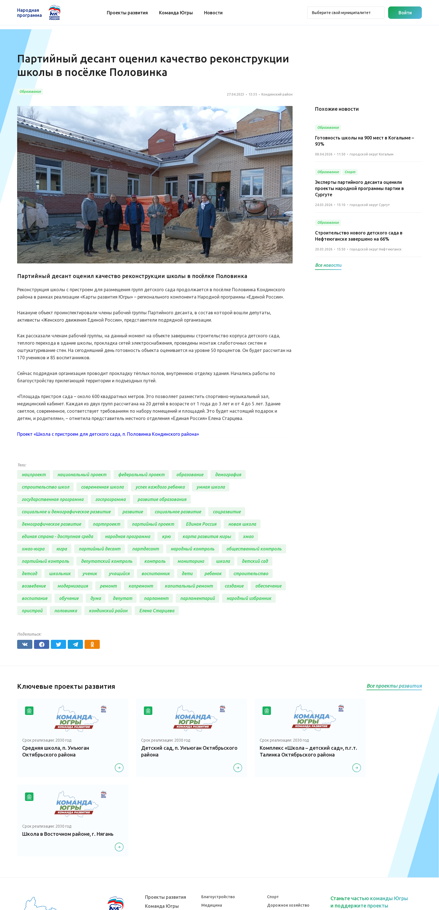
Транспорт (211, 858)
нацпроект (34, 474)
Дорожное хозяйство (288, 832)
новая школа (242, 524)
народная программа (127, 536)
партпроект (106, 524)
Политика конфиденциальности (218, 902)
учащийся (119, 573)
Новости (213, 12)
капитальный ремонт (189, 585)
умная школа (210, 486)
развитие (132, 511)
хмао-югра (33, 548)
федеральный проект (141, 474)
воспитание (34, 598)
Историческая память (288, 841)
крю (166, 536)
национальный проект (81, 474)
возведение (34, 585)
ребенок (212, 573)
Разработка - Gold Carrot (399, 902)
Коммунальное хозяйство (226, 849)
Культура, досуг (216, 841)
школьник (60, 573)
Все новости (328, 265)
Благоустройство (218, 824)
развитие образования (161, 499)
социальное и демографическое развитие (66, 511)
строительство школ (45, 486)
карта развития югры (206, 536)
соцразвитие (227, 511)
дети (187, 573)
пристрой (32, 610)
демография (228, 474)
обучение (68, 598)
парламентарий (197, 598)
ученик (89, 573)
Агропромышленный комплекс (297, 866)
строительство (250, 573)
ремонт (108, 585)
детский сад (255, 561)
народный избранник (249, 598)
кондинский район (108, 610)
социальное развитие (178, 511)
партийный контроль (45, 561)
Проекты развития (127, 12)
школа (223, 561)
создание (234, 585)
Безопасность (214, 875)
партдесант (145, 548)
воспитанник (155, 573)
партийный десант (99, 548)
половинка (65, 610)
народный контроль (192, 548)
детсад (29, 573)
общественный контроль (254, 548)
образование (189, 474)
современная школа (102, 486)
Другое (274, 875)
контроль (155, 561)
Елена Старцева (156, 610)
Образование (214, 866)
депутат (122, 598)
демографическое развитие (51, 524)
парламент (156, 598)
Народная (29, 13)
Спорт (273, 824)
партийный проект (153, 524)
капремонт (140, 585)
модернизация (72, 585)
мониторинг (190, 561)
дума (95, 598)
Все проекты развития (394, 685)
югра (61, 548)
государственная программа (52, 499)
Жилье (273, 849)
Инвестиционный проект (291, 858)
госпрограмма (110, 499)
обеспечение (268, 585)
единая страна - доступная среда (57, 536)
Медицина (211, 832)
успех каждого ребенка (160, 486)
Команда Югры (176, 12)
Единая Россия (201, 524)
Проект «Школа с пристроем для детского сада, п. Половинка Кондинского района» (108, 434)
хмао (248, 536)
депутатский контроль (106, 561)
